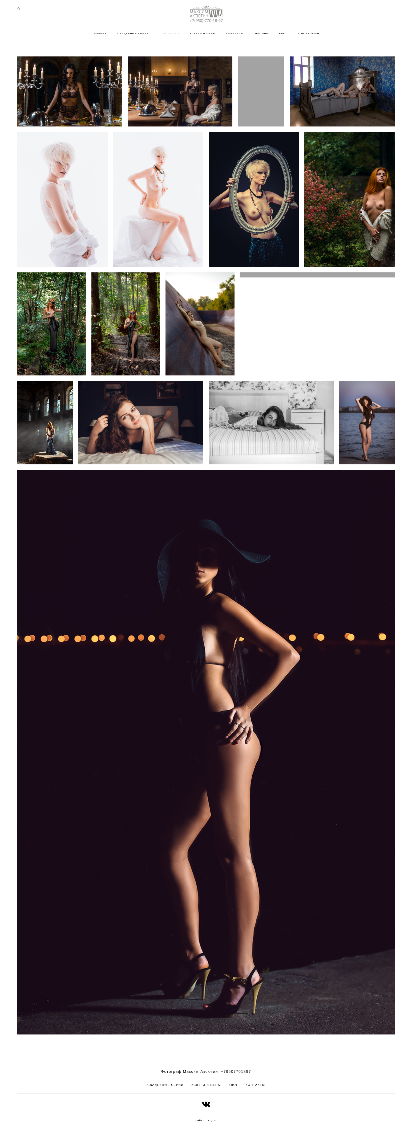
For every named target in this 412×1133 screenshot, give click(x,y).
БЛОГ (283, 33)
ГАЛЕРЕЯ (99, 33)
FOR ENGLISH (309, 33)
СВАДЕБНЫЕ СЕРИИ (133, 33)
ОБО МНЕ (261, 33)
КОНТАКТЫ (234, 33)
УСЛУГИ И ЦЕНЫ (203, 33)
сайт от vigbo (206, 1120)
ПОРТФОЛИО (169, 33)
